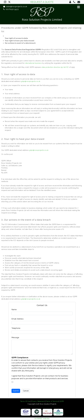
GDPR (62, 401)
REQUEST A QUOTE (42, 2)
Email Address (17, 319)
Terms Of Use (25, 401)
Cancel (26, 391)
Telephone (15, 328)
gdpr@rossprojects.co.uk (30, 81)
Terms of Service (52, 401)
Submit (16, 391)
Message (15, 337)
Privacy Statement (38, 401)
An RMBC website (42, 419)
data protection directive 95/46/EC (55, 67)
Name (14, 310)
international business (33, 63)
